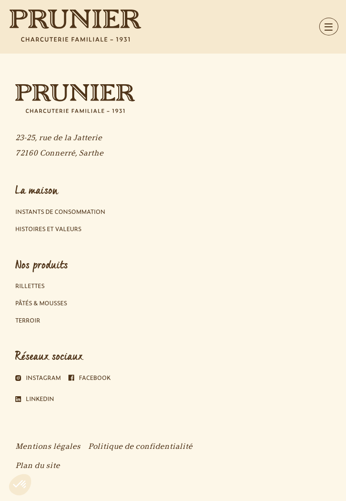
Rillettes (30, 286)
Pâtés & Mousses (41, 303)
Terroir (27, 320)
